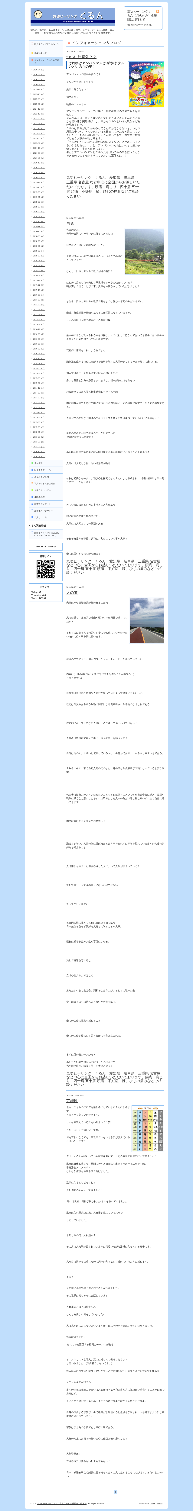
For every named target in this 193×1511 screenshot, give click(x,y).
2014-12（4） (39, 388)
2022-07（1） (39, 133)
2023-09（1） (39, 118)
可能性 (72, 1101)
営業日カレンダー (42, 490)
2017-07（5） (39, 305)
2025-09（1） (39, 99)
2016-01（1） (39, 353)
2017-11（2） (39, 285)
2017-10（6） (39, 290)
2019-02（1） (39, 212)
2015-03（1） (39, 378)
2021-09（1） (39, 153)
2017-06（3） (39, 309)
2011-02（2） (39, 446)
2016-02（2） (39, 349)
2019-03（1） (39, 207)
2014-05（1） (39, 398)
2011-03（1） (39, 442)
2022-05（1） (39, 138)
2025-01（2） (39, 104)
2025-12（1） (39, 89)
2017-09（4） (39, 295)
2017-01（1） (39, 324)
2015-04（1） (39, 373)
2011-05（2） (39, 437)
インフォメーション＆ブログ (46, 61)
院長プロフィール (42, 470)
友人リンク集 (40, 517)
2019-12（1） (39, 182)
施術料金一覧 (40, 53)
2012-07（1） (39, 432)
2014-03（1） (39, 402)
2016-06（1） (39, 339)
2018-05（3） (39, 256)
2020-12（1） (39, 163)
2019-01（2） (39, 216)
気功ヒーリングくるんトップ (46, 45)
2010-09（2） (39, 456)
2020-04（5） (39, 172)
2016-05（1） (39, 344)
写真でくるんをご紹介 (44, 483)
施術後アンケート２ (43, 511)
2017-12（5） (39, 280)
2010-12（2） (39, 451)
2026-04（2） (39, 70)
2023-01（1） (39, 123)
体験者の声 (39, 497)
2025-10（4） (39, 94)
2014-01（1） (39, 407)
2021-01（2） (39, 158)
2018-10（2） (39, 231)
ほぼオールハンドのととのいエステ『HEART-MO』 (46, 534)
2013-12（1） (39, 412)
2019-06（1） (39, 202)
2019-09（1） (39, 192)
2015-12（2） (39, 358)
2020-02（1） (39, 177)
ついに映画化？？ (81, 57)
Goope (152, 1503)
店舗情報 (38, 463)
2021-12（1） (39, 148)
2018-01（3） (39, 275)
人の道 (72, 592)
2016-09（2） (39, 334)
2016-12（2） (39, 329)
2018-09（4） (39, 236)
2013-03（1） (39, 427)
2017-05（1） (39, 314)
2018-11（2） (39, 226)
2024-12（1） (39, 109)
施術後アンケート (42, 504)
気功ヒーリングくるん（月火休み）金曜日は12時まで (62, 1503)
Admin (159, 1503)
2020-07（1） (39, 167)
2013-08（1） (39, 417)
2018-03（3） (39, 265)
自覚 (70, 223)
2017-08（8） (39, 300)
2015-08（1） (39, 363)
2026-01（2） (39, 84)
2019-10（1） (39, 187)
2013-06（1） (39, 422)
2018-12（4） (39, 221)
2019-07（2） (39, 197)
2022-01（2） (39, 143)
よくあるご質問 (41, 477)
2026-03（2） (39, 74)
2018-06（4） (39, 251)
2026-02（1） (39, 79)
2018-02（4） (39, 270)
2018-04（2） (39, 260)
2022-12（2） (39, 128)
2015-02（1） (39, 383)
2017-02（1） (39, 319)
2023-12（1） (39, 114)
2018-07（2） (39, 246)
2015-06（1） (39, 368)
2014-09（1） (39, 393)
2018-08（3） (39, 241)
